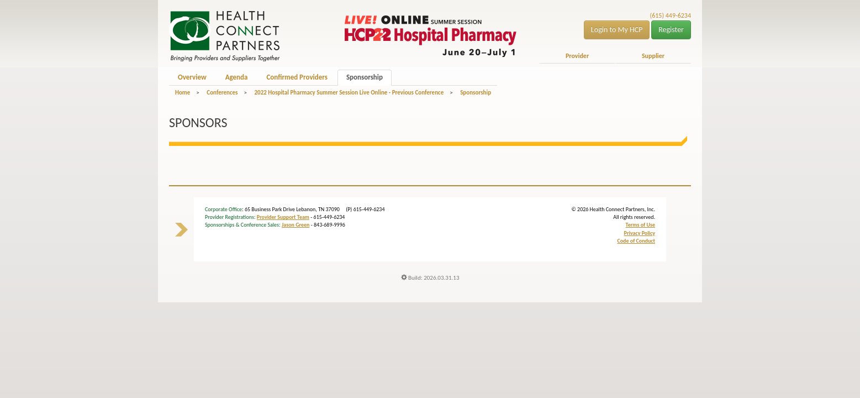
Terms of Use (640, 224)
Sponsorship (364, 77)
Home (182, 92)
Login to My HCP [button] (617, 29)
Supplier (653, 56)
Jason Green (296, 224)
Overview (192, 77)
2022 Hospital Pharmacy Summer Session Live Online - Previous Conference (349, 92)
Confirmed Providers (296, 77)
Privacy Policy (639, 233)
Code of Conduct (636, 240)
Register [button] (671, 29)
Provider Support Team (283, 217)
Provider (577, 56)
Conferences (222, 92)
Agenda (236, 77)
